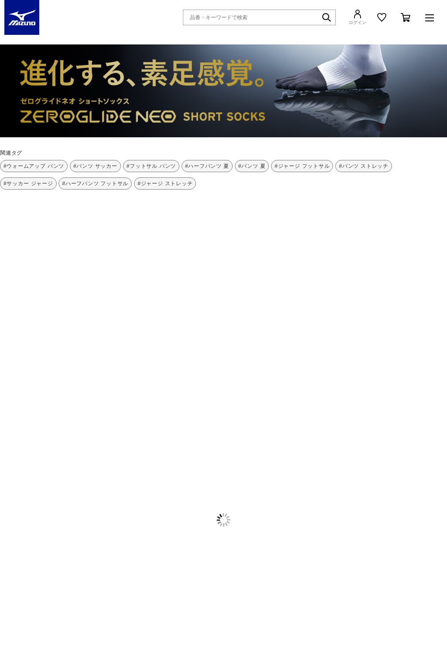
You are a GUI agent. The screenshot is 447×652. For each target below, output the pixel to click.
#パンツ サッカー (95, 166)
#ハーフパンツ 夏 (207, 166)
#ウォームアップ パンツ (33, 166)
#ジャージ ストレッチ (165, 183)
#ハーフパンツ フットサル (95, 183)
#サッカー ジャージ (28, 183)
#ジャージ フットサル (302, 166)
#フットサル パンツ (151, 166)
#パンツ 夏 (252, 166)
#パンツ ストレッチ (364, 166)
